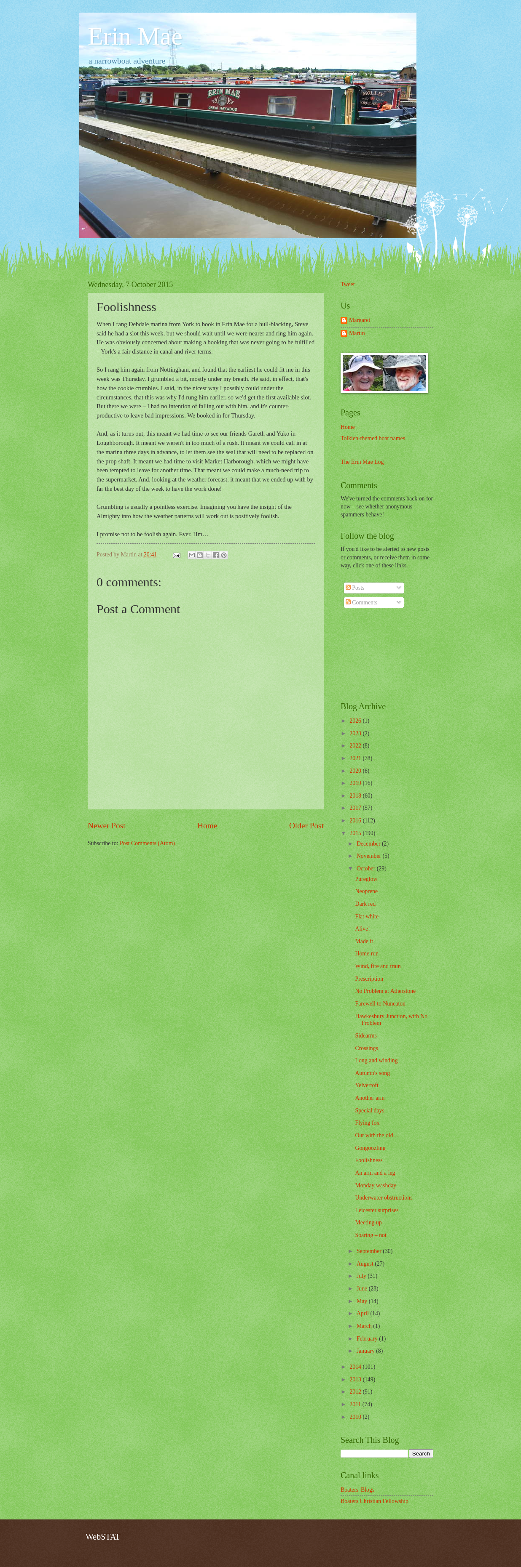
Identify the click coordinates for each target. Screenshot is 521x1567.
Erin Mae (135, 36)
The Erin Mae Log (362, 462)
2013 (356, 1379)
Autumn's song (372, 1073)
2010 (356, 1417)
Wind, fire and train (377, 966)
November (370, 856)
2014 (356, 1367)
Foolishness (368, 1160)
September (370, 1251)
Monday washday (375, 1185)
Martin (357, 333)
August (366, 1264)
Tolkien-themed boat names (373, 438)
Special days (369, 1110)
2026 (356, 721)
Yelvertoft (366, 1085)
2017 (356, 808)
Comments (361, 602)
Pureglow (366, 879)
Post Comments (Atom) (147, 843)
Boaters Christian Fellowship (374, 1501)
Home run (367, 953)
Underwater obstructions (383, 1198)
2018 (356, 796)
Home (207, 825)
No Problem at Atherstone (385, 991)
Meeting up (368, 1222)
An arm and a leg (375, 1173)
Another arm (369, 1098)
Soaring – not (370, 1235)
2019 (356, 783)
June (363, 1288)
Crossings (366, 1048)
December (369, 844)
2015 (356, 833)
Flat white (367, 916)
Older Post (306, 825)
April (364, 1313)
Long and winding (376, 1060)
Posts (355, 588)
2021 (356, 758)
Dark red (365, 904)
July (362, 1276)
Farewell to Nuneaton (380, 1003)
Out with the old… (377, 1135)
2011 (356, 1404)
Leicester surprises (376, 1210)
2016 (356, 820)
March (365, 1326)
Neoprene (366, 891)
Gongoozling (370, 1148)
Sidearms (365, 1035)
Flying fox (367, 1123)
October (367, 868)
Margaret (359, 320)
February (368, 1339)
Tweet (348, 284)
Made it (364, 941)
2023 (356, 733)
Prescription (369, 979)
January (366, 1351)
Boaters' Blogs (357, 1490)
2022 (356, 745)
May (363, 1301)
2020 (356, 771)
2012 (356, 1392)
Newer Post (107, 825)
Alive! (362, 929)
